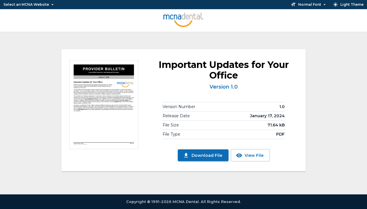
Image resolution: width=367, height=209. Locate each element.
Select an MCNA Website (29, 4)
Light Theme (348, 4)
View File (249, 155)
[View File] (103, 105)
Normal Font (309, 4)
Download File (202, 155)
